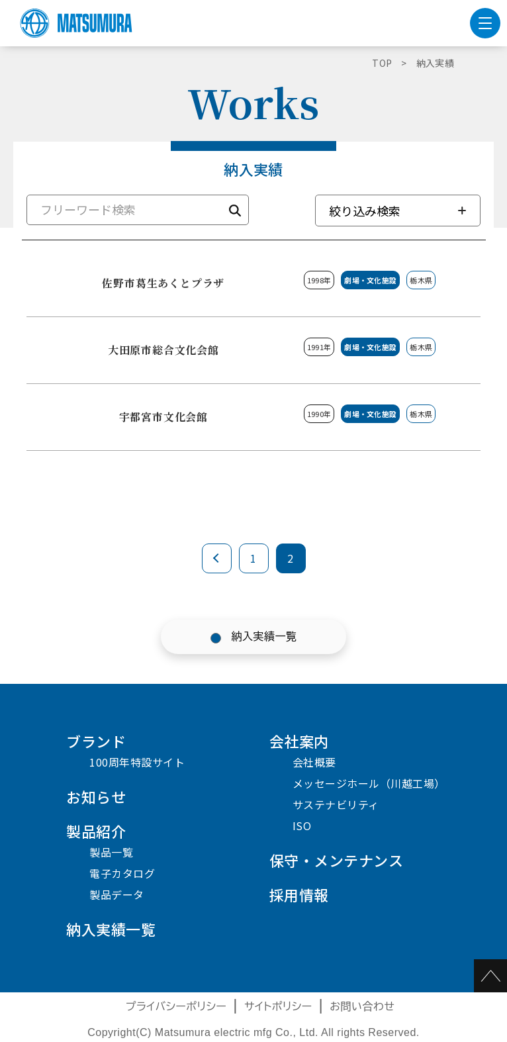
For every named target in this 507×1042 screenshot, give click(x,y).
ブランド (96, 740)
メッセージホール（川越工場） (369, 783)
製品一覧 (111, 852)
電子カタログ (122, 873)
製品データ (116, 894)
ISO (302, 825)
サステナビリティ (336, 804)
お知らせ (96, 796)
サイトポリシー (278, 1006)
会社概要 (314, 762)
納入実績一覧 (264, 636)
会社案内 (299, 740)
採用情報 (299, 894)
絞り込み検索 (364, 210)
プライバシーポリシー (176, 1006)
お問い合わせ (362, 1006)
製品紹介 (96, 830)
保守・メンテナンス (336, 860)
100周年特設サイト (137, 762)
